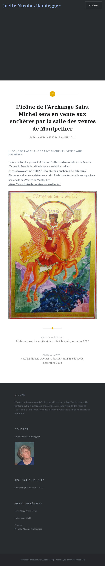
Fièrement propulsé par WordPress (36, 559)
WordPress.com (77, 559)
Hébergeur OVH (23, 518)
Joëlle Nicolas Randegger (32, 6)
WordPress (25, 511)
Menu (95, 5)
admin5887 (47, 137)
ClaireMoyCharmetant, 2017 (29, 487)
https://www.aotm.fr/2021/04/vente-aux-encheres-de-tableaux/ (47, 170)
